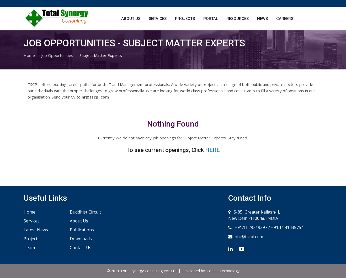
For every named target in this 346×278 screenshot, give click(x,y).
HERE (212, 150)
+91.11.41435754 (287, 227)
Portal (210, 18)
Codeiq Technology (223, 270)
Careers (284, 18)
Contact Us (80, 247)
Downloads (81, 239)
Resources (237, 18)
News (262, 18)
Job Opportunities (57, 55)
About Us (130, 18)
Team (29, 247)
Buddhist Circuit (85, 212)
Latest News (36, 230)
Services (158, 18)
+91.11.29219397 (250, 227)
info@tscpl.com (247, 236)
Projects (185, 18)
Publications (82, 230)
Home (29, 55)
